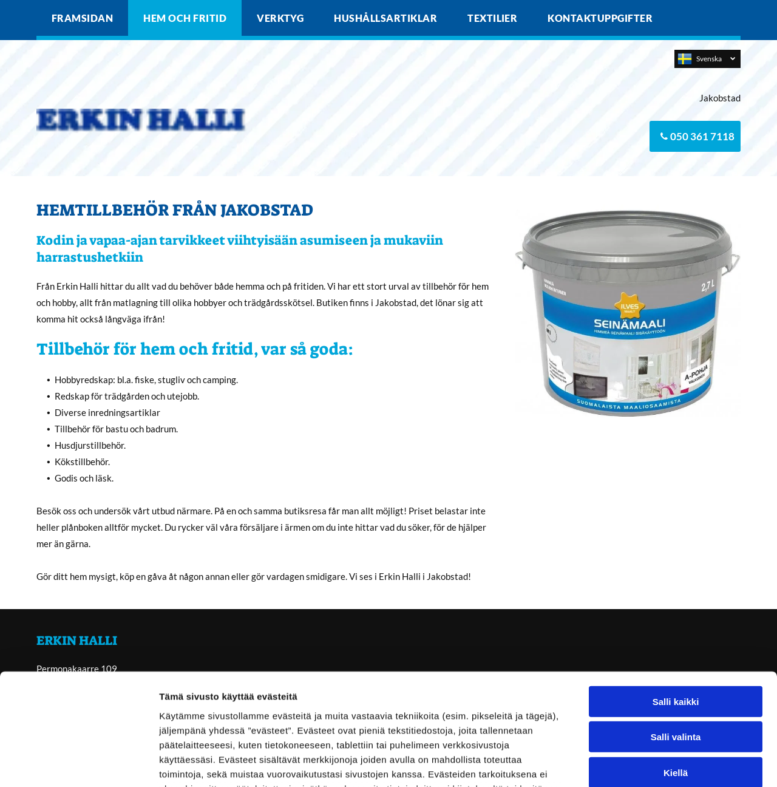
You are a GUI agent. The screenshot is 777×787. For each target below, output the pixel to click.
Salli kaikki (676, 600)
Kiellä (675, 671)
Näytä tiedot (649, 763)
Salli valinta (676, 635)
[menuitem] (82, 18)
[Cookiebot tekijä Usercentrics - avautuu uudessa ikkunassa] (78, 763)
